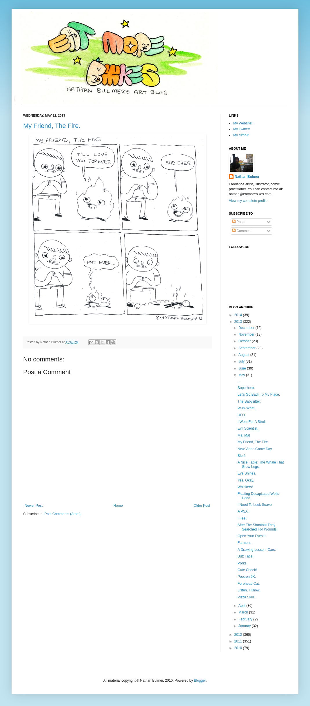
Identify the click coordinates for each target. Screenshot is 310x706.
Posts (238, 222)
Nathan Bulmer (247, 177)
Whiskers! (245, 487)
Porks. (242, 563)
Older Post (202, 506)
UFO (241, 415)
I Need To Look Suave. (255, 505)
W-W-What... (247, 408)
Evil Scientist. (248, 428)
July (242, 361)
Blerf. (242, 456)
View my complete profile (248, 201)
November (247, 334)
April (242, 606)
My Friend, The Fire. (52, 125)
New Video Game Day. (255, 449)
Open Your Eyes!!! (252, 536)
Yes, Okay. (246, 480)
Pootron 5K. (247, 577)
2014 (238, 315)
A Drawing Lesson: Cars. (257, 550)
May (242, 375)
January (245, 626)
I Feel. (242, 518)
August (244, 355)
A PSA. (243, 511)
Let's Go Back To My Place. (259, 394)
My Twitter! (241, 129)
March (243, 612)
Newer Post (34, 506)
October (245, 341)
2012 (238, 635)
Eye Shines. (247, 473)
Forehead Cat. (249, 584)
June (242, 368)
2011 (238, 641)
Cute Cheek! (247, 570)
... (239, 381)
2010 (238, 648)
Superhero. (246, 388)
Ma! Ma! (244, 435)
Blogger (200, 680)
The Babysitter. (249, 401)
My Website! (242, 123)
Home (118, 506)
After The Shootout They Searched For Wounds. (258, 527)
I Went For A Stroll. (252, 422)
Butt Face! (246, 556)
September (247, 348)
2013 (238, 322)
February (245, 619)
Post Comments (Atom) (62, 514)
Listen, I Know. (249, 590)
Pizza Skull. (247, 597)
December (247, 328)
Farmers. (244, 543)
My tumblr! (241, 135)
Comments (242, 231)
